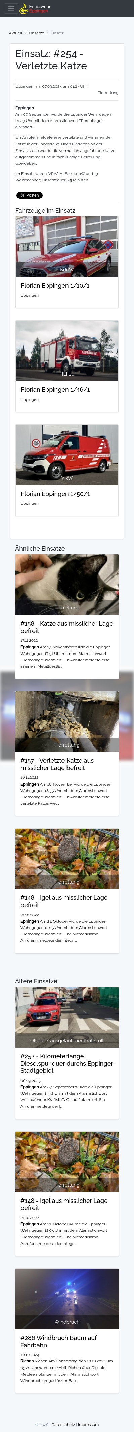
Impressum (88, 1424)
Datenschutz (63, 1424)
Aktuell (15, 33)
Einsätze (36, 33)
